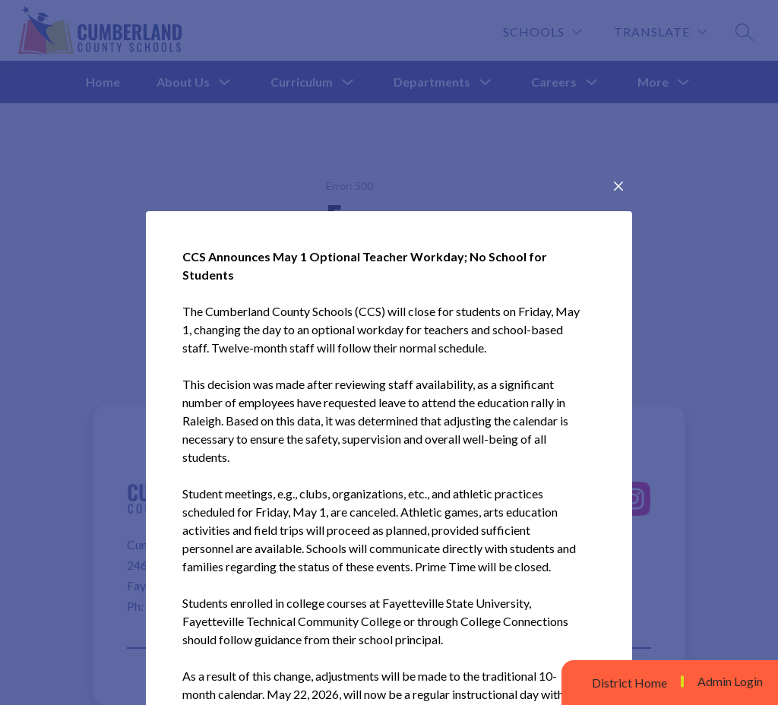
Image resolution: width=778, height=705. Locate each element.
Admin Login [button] (730, 681)
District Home (629, 682)
